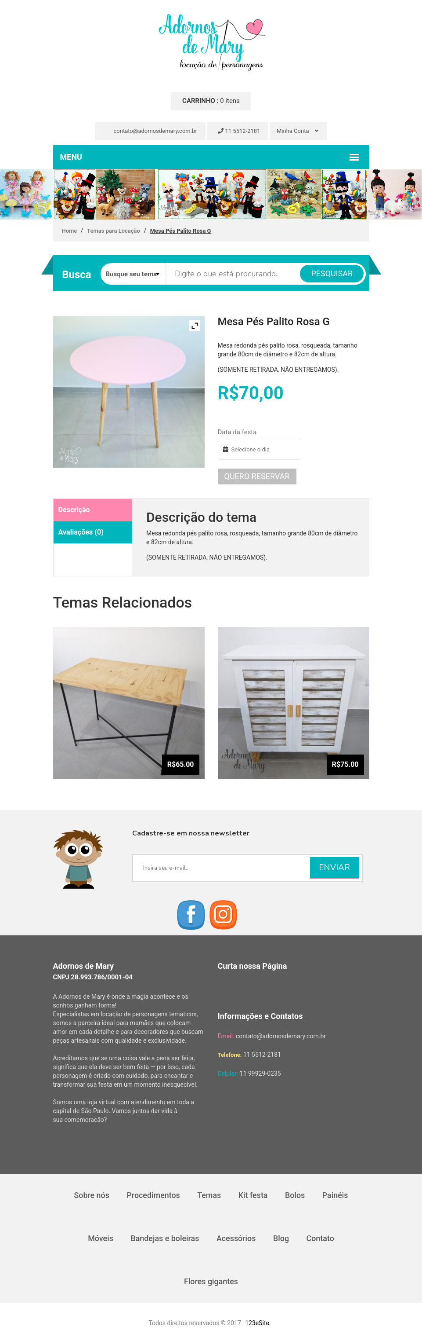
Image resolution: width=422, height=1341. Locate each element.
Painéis (336, 1195)
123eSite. (258, 1322)
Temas (209, 1195)
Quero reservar (257, 476)
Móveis (100, 1238)
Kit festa (253, 1195)
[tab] (93, 510)
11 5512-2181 (239, 131)
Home (69, 230)
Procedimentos (153, 1195)
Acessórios (236, 1238)
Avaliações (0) (80, 532)
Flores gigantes (211, 1281)
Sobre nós (91, 1195)
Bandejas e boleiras (164, 1238)
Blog (281, 1238)
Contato (321, 1238)
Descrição (74, 510)
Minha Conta (297, 131)
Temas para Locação (113, 230)
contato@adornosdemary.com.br (151, 131)
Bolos (295, 1195)
